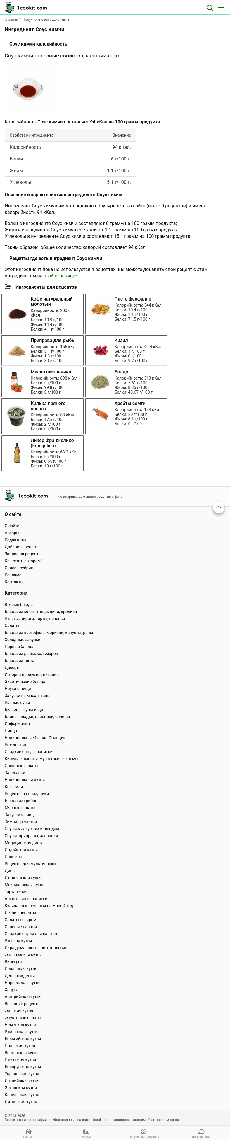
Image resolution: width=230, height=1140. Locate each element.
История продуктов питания (32, 674)
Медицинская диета (24, 842)
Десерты (13, 667)
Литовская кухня (21, 1101)
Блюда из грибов (21, 800)
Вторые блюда (19, 604)
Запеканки (15, 772)
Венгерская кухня (22, 1052)
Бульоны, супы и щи (24, 709)
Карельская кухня (22, 1094)
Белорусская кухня (23, 1066)
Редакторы (15, 539)
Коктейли (14, 786)
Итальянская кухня (23, 877)
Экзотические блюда (25, 681)
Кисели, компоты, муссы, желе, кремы (41, 758)
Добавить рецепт (21, 546)
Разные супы (17, 702)
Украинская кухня (22, 1073)
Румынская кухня (21, 1031)
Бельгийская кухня (23, 1038)
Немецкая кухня (20, 1024)
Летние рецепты (20, 912)
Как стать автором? (24, 560)
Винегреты (15, 961)
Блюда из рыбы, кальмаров (31, 653)
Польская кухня (20, 1045)
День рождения (20, 975)
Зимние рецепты (21, 821)
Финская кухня (19, 1010)
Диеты (11, 870)
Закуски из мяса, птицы (27, 695)
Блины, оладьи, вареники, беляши (37, 716)
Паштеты (13, 856)
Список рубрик (19, 567)
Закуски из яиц (19, 814)
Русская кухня (18, 940)
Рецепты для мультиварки (30, 863)
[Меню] (221, 7)
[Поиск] (209, 7)
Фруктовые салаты (23, 1017)
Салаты (12, 625)
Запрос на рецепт (22, 553)
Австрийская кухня (23, 996)
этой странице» (60, 276)
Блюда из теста (19, 660)
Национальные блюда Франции (35, 737)
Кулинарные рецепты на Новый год (39, 905)
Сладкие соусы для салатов (31, 933)
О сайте (12, 525)
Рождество (15, 744)
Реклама (13, 574)
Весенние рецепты (23, 1003)
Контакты (14, 581)
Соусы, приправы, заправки (31, 835)
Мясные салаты (20, 807)
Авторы (12, 532)
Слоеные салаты (21, 926)
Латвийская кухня (22, 1080)
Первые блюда (19, 646)
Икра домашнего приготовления (36, 947)
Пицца (11, 730)
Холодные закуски (22, 639)
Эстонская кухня (21, 1087)
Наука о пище (18, 688)
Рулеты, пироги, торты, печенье (35, 618)
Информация (17, 723)
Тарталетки (16, 891)
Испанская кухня (21, 968)
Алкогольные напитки (26, 898)
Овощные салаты (21, 765)
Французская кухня (23, 954)
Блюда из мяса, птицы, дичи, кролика (41, 611)
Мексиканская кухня (24, 884)
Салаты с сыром (21, 919)
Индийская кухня (21, 849)
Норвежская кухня (22, 982)
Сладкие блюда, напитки (29, 751)
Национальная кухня (25, 779)
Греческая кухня (20, 1059)
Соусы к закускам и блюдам (32, 828)
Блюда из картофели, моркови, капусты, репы (49, 632)
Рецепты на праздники (27, 793)
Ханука (11, 989)
